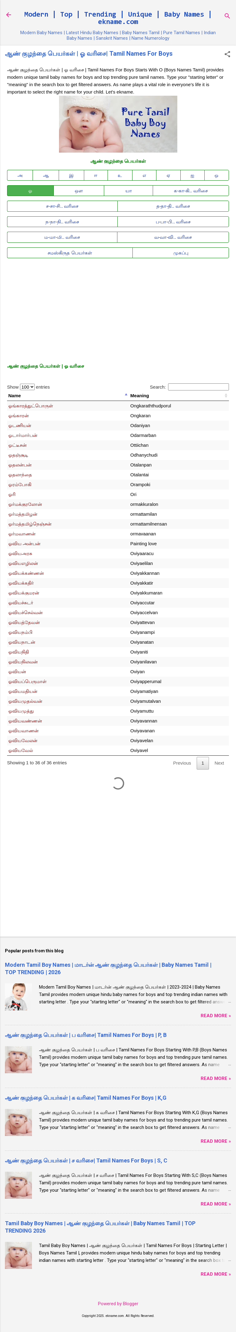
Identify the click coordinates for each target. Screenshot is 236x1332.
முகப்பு (180, 252)
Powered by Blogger (118, 1303)
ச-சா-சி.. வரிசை (62, 206)
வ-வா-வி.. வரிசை (173, 237)
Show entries (28, 387)
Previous (182, 763)
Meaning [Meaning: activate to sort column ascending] (139, 395)
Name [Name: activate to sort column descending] (14, 395)
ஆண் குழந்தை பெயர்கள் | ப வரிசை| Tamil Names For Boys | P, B (86, 1035)
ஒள (79, 190)
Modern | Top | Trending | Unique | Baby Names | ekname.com (118, 18)
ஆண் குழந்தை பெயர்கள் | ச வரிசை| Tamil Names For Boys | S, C (86, 1160)
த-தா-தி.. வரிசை (173, 206)
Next (219, 763)
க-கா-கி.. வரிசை (191, 190)
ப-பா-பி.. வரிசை (173, 221)
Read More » (216, 1015)
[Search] (227, 16)
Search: (189, 387)
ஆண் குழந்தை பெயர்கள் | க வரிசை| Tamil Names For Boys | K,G (86, 1097)
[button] (227, 54)
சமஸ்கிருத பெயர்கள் (70, 252)
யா (128, 190)
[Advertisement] (118, 306)
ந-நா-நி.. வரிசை (62, 221)
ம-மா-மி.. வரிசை (62, 237)
